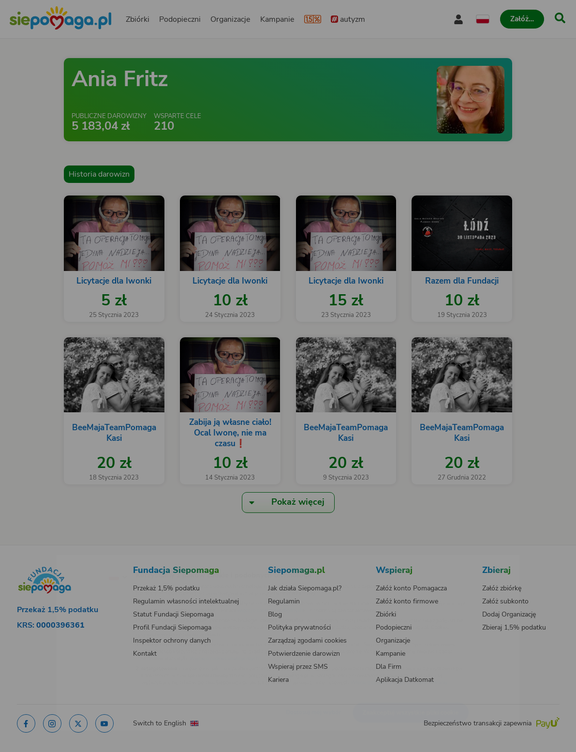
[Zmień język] (76, 561)
